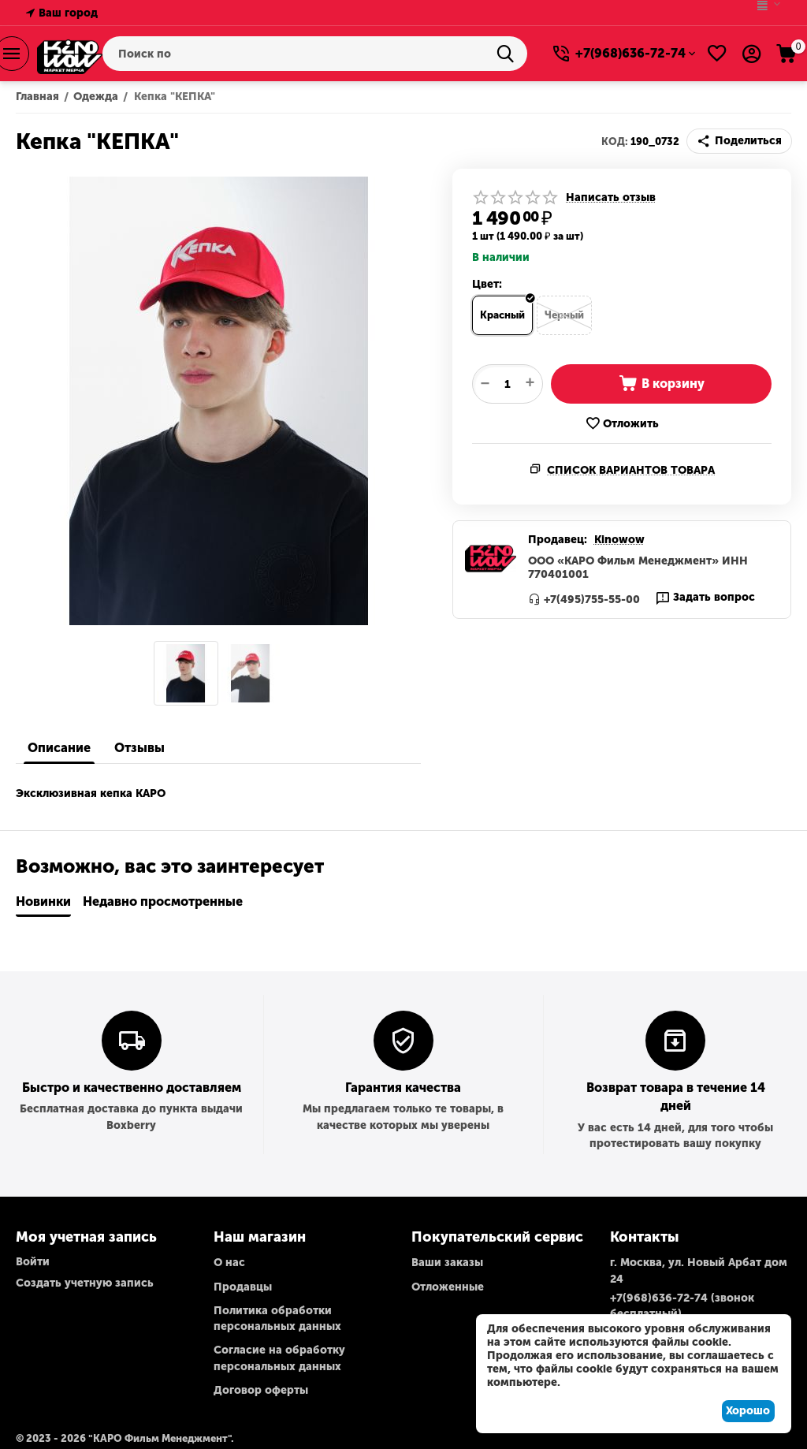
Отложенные (447, 1287)
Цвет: (487, 284)
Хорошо (748, 1410)
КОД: (614, 141)
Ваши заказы (447, 1262)
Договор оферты (261, 1390)
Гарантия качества (403, 1087)
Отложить (622, 423)
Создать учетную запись (85, 1283)
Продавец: (557, 539)
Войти (33, 1261)
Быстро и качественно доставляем (131, 1087)
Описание (59, 747)
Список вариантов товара (631, 470)
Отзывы (139, 747)
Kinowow (619, 539)
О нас (229, 1262)
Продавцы (243, 1287)
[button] (739, 141)
